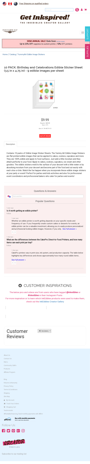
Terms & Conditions (10, 389)
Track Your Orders (11, 404)
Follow (9, 213)
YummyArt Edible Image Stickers (31, 54)
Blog (5, 379)
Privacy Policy (8, 386)
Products (7, 369)
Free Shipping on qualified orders (33, 3)
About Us (7, 355)
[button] (13, 232)
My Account (9, 400)
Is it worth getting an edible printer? (22, 211)
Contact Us (8, 359)
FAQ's (6, 362)
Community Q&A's (10, 365)
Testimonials (8, 410)
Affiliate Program (9, 372)
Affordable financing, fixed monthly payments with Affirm (23, 414)
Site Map (7, 396)
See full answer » (70, 229)
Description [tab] (10, 144)
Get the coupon (60, 41)
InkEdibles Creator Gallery (52, 301)
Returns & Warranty (10, 383)
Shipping (7, 393)
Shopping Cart (10, 407)
